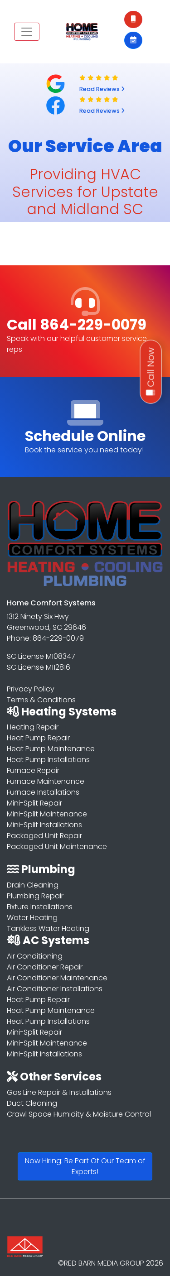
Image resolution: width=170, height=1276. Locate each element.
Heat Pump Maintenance (51, 749)
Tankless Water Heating (48, 928)
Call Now (151, 372)
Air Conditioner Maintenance (57, 978)
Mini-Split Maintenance (47, 814)
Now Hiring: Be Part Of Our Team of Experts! (85, 1166)
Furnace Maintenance (45, 781)
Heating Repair (32, 727)
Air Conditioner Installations (54, 988)
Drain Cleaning (32, 885)
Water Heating (32, 917)
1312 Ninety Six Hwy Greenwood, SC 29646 (46, 622)
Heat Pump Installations (48, 759)
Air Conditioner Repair (45, 967)
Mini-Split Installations (44, 825)
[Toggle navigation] (26, 32)
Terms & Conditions (41, 700)
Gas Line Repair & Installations (59, 1092)
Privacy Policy (30, 689)
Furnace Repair (33, 770)
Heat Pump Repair (38, 738)
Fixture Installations (40, 907)
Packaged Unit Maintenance (57, 846)
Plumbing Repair (35, 896)
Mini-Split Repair (34, 803)
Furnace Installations (43, 792)
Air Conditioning (35, 956)
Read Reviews (102, 89)
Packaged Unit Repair (44, 835)
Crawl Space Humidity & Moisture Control (79, 1114)
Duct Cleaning (32, 1103)
